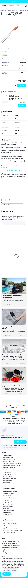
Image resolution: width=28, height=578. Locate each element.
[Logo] (14, 6)
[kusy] (10, 85)
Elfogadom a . (14, 446)
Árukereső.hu (14, 416)
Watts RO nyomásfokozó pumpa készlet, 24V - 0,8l (14, 259)
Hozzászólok (14, 223)
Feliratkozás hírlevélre (11, 437)
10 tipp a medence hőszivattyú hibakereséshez (12, 296)
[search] (23, 5)
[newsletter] (20, 442)
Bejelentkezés (16, 1)
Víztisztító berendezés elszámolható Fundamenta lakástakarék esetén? (12, 355)
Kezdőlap (3, 10)
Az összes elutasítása (10, 570)
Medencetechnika (12, 10)
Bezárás (6, 574)
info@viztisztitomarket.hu (10, 529)
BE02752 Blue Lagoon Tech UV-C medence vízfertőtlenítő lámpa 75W (15, 97)
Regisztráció (24, 1)
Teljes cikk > (23, 305)
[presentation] (2, 253)
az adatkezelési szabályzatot (17, 445)
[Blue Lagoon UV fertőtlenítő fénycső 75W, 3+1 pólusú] (14, 31)
